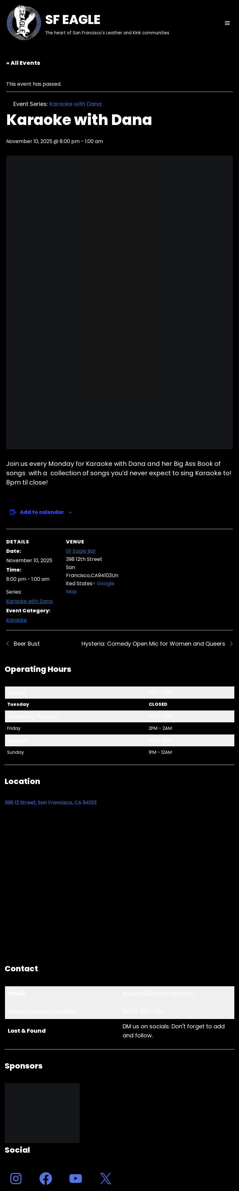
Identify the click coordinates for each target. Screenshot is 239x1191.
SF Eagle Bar (81, 551)
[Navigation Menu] (227, 23)
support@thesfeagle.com (158, 993)
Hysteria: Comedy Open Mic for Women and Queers (154, 644)
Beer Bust (26, 644)
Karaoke (16, 620)
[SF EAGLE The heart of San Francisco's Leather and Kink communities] (87, 23)
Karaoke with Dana (29, 601)
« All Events (23, 63)
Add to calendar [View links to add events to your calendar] (42, 512)
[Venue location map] (158, 572)
